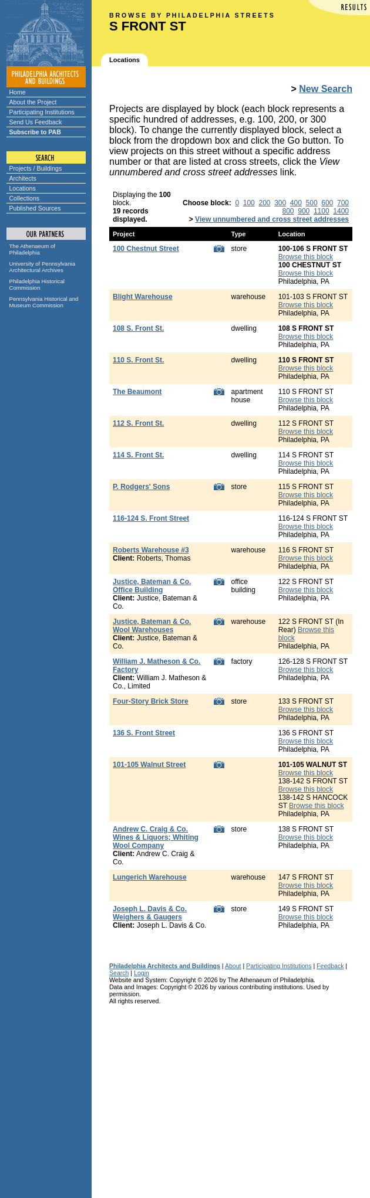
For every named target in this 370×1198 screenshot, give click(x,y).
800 (288, 211)
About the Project (33, 102)
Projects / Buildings (35, 168)
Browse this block (305, 257)
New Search (325, 89)
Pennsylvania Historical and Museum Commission (44, 302)
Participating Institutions (42, 112)
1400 (341, 211)
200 (264, 203)
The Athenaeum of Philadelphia (32, 249)
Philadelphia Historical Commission (37, 284)
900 (304, 211)
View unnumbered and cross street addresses (272, 219)
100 (249, 203)
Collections (24, 198)
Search (119, 972)
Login (141, 972)
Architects (22, 178)
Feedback (330, 965)
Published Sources (35, 208)
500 (312, 203)
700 (343, 203)
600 (327, 203)
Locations (22, 188)
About (233, 965)
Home (17, 92)
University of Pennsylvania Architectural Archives (42, 266)
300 (280, 203)
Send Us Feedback (35, 121)
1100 (321, 211)
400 (296, 203)
